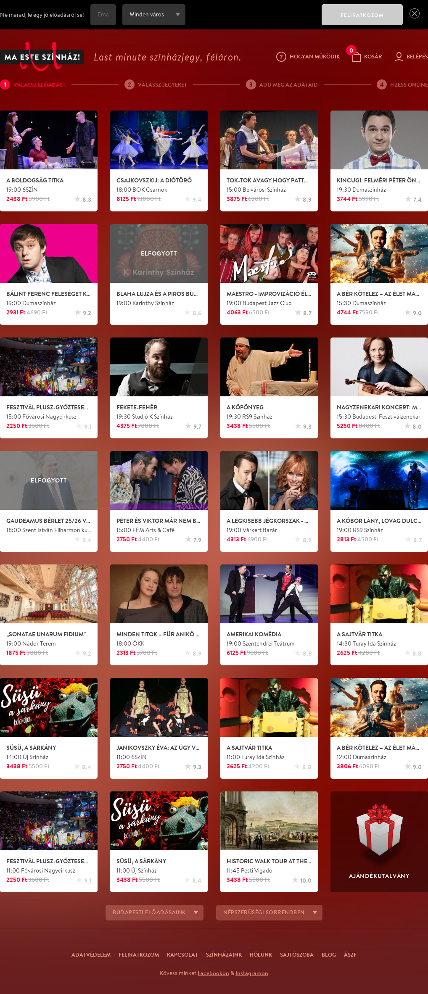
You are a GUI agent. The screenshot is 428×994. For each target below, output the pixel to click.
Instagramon (251, 973)
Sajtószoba (297, 954)
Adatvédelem (91, 954)
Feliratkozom (139, 954)
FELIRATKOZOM (362, 14)
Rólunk (261, 954)
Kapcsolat (182, 954)
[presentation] (251, 20)
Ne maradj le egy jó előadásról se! (42, 14)
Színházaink (224, 954)
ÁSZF (350, 954)
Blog (329, 954)
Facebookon (213, 973)
